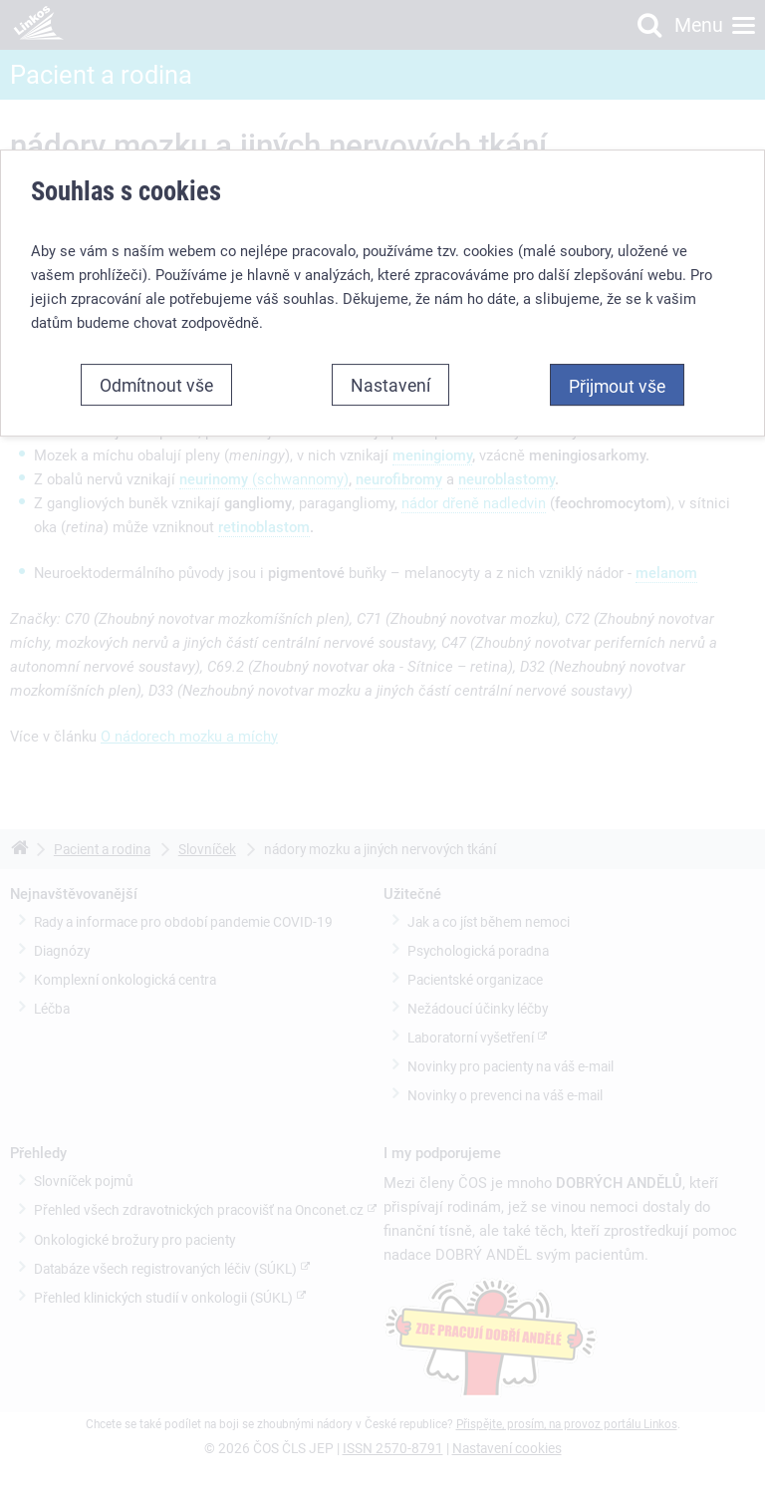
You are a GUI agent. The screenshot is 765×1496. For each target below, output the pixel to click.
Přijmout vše (617, 386)
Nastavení (390, 385)
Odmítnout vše (156, 385)
